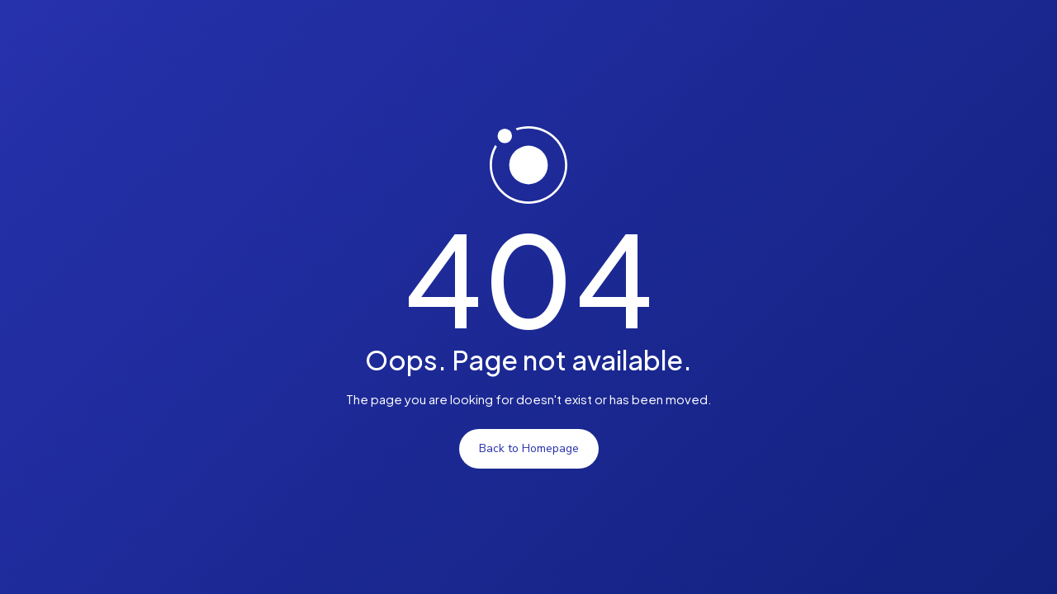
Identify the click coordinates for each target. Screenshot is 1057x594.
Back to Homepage (529, 448)
